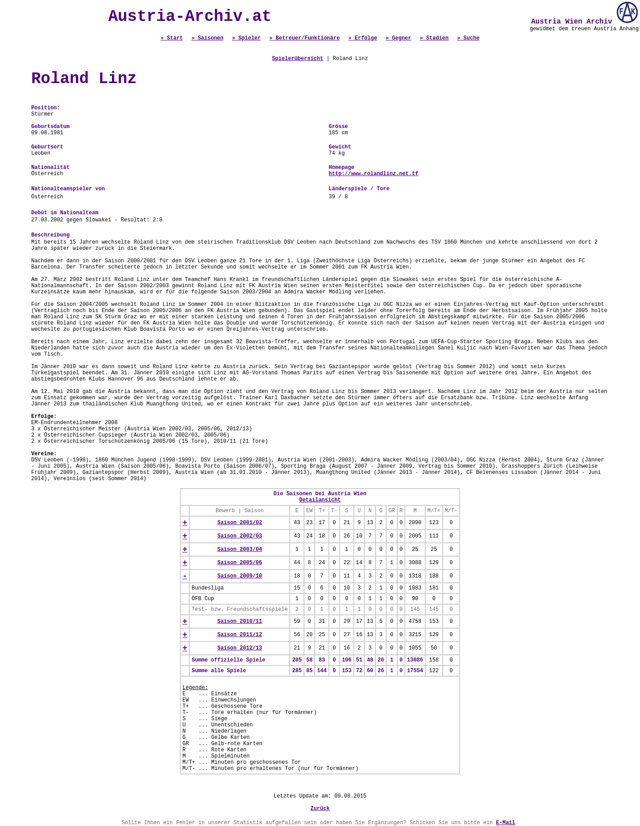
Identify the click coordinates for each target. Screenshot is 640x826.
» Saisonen (208, 38)
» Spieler (246, 38)
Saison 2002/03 (239, 536)
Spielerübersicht (297, 59)
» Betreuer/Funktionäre (304, 38)
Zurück (319, 809)
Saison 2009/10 (239, 576)
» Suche (468, 38)
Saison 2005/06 (239, 563)
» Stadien (434, 38)
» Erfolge (362, 38)
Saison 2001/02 (239, 523)
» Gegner (399, 38)
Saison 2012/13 (239, 648)
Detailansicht (320, 500)
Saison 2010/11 (239, 621)
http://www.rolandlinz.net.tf (374, 174)
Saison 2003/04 (239, 549)
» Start (171, 38)
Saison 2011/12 (239, 635)
